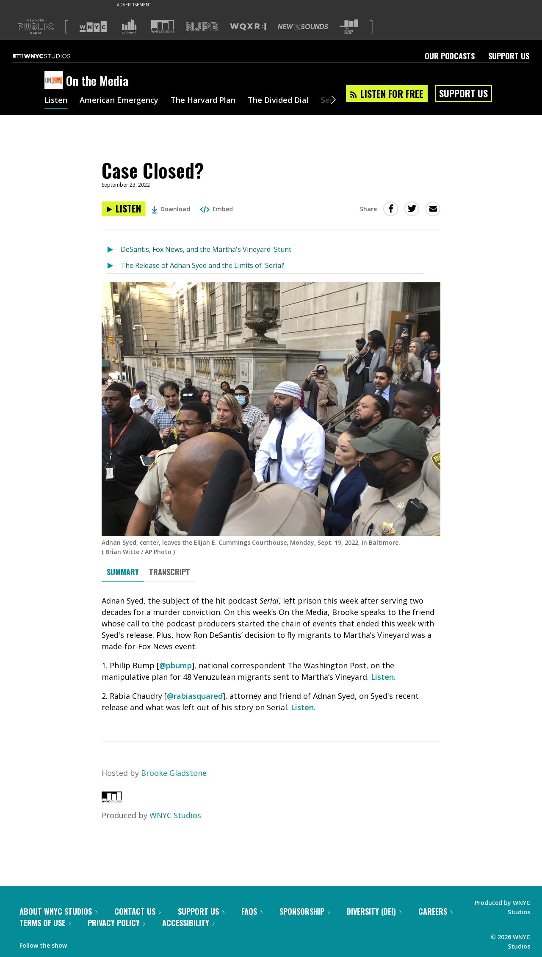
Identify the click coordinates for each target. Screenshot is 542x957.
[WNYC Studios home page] (52, 56)
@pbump (175, 665)
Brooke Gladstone (174, 773)
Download (171, 209)
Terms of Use (45, 922)
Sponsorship (304, 911)
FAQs (252, 911)
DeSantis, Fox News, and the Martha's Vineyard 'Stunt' (207, 249)
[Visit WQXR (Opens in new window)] (248, 27)
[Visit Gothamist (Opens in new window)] (129, 26)
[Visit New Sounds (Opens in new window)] (303, 27)
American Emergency (119, 101)
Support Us (508, 55)
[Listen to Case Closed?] (123, 208)
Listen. (383, 677)
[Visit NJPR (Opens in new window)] (202, 26)
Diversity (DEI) (374, 911)
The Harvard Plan (203, 101)
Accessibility (188, 922)
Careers (435, 911)
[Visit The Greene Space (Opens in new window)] (349, 26)
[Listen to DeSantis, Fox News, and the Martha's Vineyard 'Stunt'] (114, 250)
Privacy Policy (116, 922)
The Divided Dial (278, 101)
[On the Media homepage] (55, 81)
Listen (55, 101)
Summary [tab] (123, 571)
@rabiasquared (195, 696)
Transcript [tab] (169, 571)
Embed (216, 209)
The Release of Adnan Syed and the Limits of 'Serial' (203, 265)
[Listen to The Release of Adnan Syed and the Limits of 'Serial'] (114, 266)
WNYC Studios (175, 815)
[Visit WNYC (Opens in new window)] (93, 26)
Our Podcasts (450, 55)
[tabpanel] (271, 654)
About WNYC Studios (58, 911)
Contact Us (137, 911)
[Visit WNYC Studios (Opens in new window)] (162, 26)
